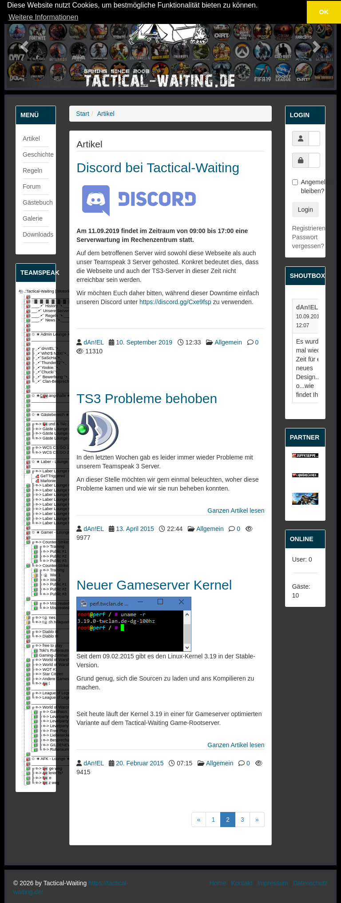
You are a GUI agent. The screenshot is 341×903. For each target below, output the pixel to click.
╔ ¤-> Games (38, 617)
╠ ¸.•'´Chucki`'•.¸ (38, 372)
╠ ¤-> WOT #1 (38, 669)
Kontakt (241, 883)
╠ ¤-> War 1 (42, 575)
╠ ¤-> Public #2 (42, 556)
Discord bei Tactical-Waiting (157, 167)
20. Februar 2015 (139, 763)
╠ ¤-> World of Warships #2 (38, 664)
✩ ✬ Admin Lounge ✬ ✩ (38, 334)
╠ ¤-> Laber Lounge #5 (38, 499)
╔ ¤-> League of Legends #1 (38, 693)
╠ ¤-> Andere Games (38, 679)
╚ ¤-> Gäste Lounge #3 (38, 438)
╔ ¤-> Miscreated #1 (42, 603)
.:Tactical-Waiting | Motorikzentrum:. (34, 291)
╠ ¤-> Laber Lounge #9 (38, 518)
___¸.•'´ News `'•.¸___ (38, 320)
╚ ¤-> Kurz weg (38, 782)
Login (305, 209)
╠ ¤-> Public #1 (42, 551)
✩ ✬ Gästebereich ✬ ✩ (38, 414)
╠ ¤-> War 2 (42, 580)
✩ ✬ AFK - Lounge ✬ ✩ (38, 758)
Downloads (38, 234)
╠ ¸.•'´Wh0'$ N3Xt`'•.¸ (38, 353)
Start (82, 113)
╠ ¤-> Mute (38, 778)
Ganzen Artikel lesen (235, 510)
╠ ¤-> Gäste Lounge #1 (38, 429)
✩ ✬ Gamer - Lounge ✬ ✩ (38, 532)
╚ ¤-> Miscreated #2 (42, 608)
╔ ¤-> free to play (38, 645)
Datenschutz (310, 883)
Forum (31, 186)
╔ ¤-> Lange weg (38, 768)
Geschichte (38, 154)
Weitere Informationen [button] (43, 17)
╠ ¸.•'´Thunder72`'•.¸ (38, 362)
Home (218, 883)
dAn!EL (93, 342)
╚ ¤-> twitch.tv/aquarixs (38, 622)
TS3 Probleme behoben (146, 398)
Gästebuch (38, 202)
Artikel (31, 138)
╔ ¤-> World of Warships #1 (38, 659)
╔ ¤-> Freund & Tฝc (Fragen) (38, 424)
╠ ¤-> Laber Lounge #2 (38, 485)
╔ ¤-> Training (42, 546)
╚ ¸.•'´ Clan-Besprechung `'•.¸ (38, 381)
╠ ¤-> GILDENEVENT (42, 745)
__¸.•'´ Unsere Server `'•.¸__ (38, 311)
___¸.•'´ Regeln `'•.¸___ (38, 315)
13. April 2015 (135, 528)
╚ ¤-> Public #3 (42, 560)
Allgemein (228, 342)
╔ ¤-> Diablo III (38, 632)
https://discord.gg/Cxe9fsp (175, 301)
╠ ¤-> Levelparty (42, 716)
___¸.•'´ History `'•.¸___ (38, 306)
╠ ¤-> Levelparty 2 (42, 721)
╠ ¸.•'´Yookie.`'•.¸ (38, 367)
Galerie (33, 218)
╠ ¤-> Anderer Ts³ (38, 773)
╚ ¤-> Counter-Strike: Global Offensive (38, 565)
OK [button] (324, 12)
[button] (23, 44)
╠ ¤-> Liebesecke (42, 735)
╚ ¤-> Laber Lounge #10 (38, 523)
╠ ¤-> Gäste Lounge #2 (38, 433)
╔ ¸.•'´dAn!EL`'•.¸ (38, 348)
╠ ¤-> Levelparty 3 (42, 726)
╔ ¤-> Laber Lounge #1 (38, 471)
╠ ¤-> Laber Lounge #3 (38, 490)
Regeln (32, 170)
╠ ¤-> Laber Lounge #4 (38, 494)
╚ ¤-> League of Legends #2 (38, 697)
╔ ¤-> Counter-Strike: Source (38, 542)
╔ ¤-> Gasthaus (42, 711)
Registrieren (308, 228)
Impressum (273, 883)
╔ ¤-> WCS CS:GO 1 (38, 447)
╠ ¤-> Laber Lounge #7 (38, 509)
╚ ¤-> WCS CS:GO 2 (38, 452)
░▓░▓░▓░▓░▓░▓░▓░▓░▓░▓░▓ (38, 301)
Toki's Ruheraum (42, 650)
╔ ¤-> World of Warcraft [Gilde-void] (38, 707)
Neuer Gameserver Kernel (154, 585)
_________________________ (38, 296)
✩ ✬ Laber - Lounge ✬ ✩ (38, 461)
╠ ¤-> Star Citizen (38, 674)
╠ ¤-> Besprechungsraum (42, 740)
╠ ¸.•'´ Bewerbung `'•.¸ (38, 377)
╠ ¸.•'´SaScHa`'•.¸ (38, 358)
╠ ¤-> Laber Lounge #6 (38, 504)
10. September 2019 (144, 342)
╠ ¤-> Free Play (42, 731)
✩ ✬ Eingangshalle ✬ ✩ (38, 395)
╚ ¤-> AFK (38, 683)
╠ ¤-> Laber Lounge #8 (38, 513)
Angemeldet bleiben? (305, 186)
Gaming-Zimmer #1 (42, 655)
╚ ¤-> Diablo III (38, 636)
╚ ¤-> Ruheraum (42, 749)
